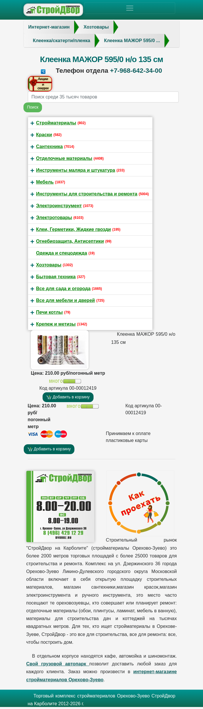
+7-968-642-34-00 (136, 70)
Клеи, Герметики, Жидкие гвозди (73, 229)
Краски (44, 134)
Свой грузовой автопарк (57, 663)
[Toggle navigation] (129, 8)
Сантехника (49, 146)
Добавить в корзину (68, 397)
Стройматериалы (56, 122)
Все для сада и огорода (63, 288)
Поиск (33, 107)
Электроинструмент (59, 205)
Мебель (45, 182)
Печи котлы (49, 312)
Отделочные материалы (64, 158)
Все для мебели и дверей (65, 300)
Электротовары (54, 217)
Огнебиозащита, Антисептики (70, 241)
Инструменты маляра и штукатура (75, 170)
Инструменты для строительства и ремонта (87, 193)
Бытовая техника (56, 276)
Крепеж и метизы (56, 324)
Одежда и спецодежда (61, 253)
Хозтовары (48, 264)
